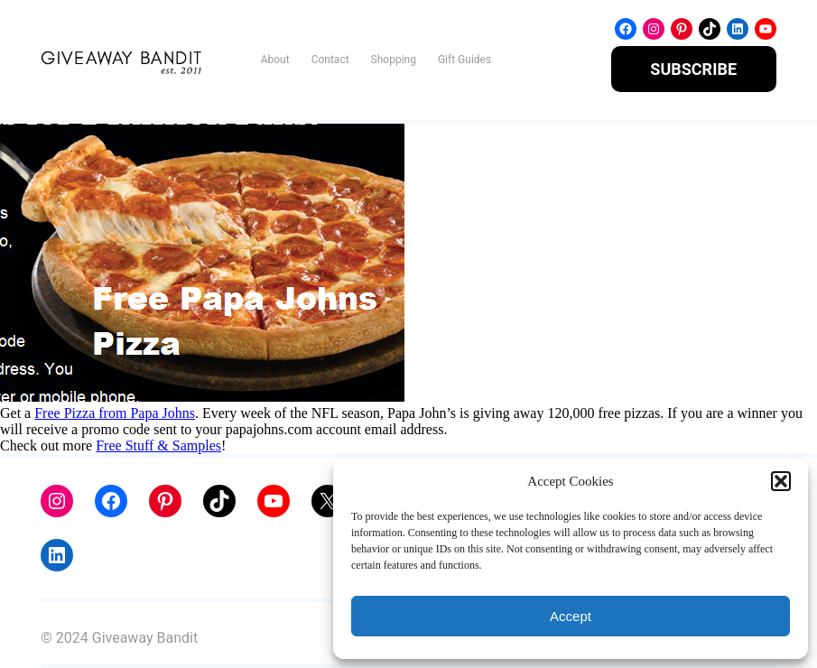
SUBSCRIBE (693, 69)
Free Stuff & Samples (158, 445)
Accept (570, 616)
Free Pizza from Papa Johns (114, 413)
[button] (781, 481)
